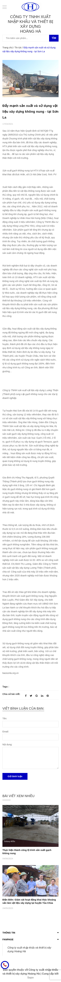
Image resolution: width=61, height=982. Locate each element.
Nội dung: (7, 744)
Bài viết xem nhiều (18, 796)
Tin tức (18, 47)
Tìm (54, 38)
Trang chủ (7, 47)
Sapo (30, 977)
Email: (5, 731)
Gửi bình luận (15, 776)
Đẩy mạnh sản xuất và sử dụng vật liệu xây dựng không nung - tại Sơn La (30, 111)
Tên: (4, 718)
